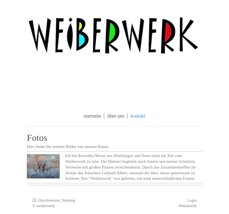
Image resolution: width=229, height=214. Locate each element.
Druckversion (46, 200)
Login (192, 200)
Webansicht (188, 206)
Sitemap (68, 200)
